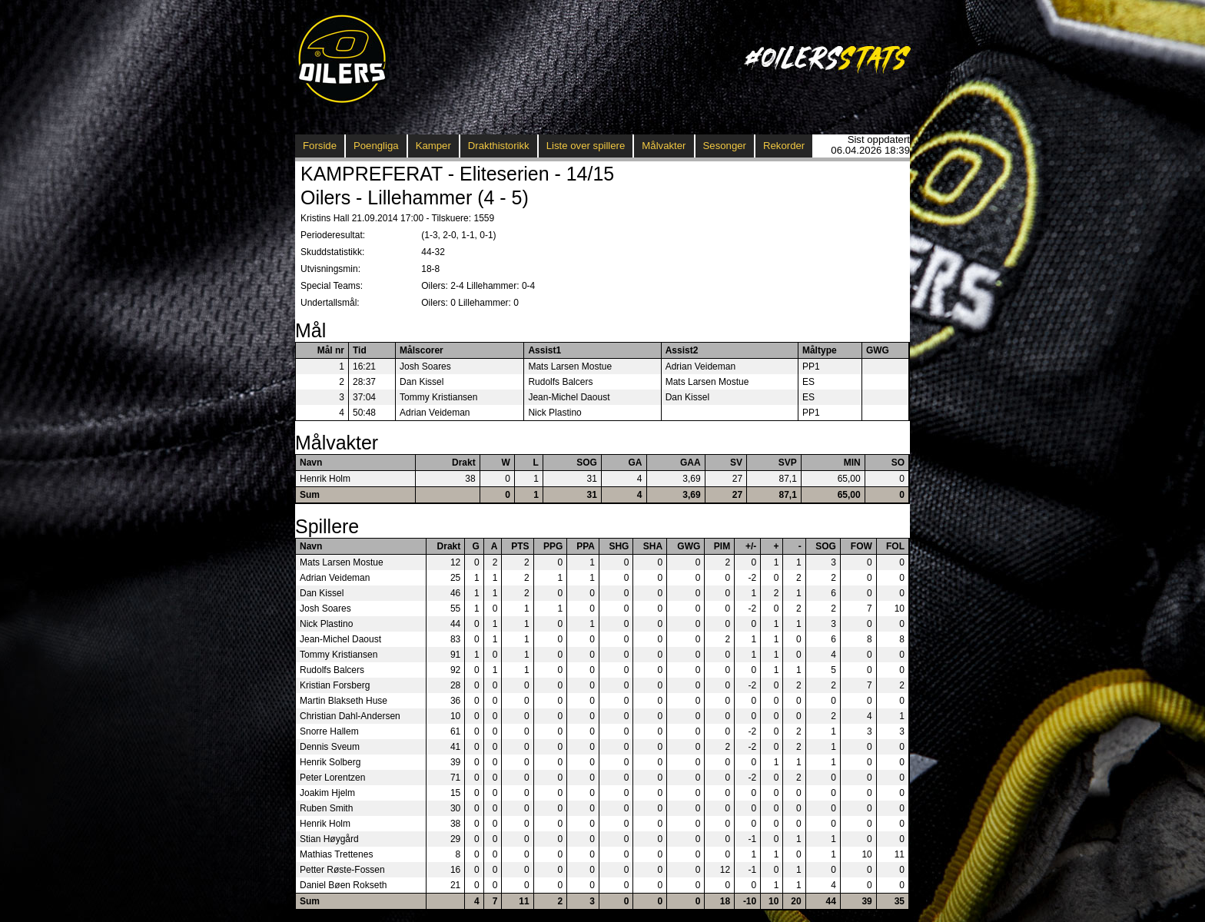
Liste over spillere (586, 145)
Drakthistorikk (498, 145)
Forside (320, 145)
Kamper (433, 145)
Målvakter (663, 145)
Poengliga (376, 145)
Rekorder (784, 145)
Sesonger (724, 145)
